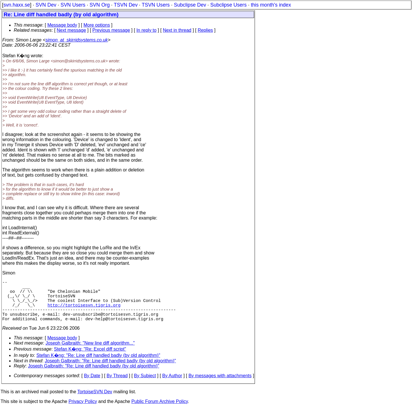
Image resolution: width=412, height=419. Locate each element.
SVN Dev (45, 5)
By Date (92, 386)
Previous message (111, 30)
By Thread (117, 386)
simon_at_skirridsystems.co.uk (76, 39)
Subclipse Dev (190, 5)
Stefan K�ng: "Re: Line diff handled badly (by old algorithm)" (98, 365)
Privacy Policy (82, 411)
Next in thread (177, 30)
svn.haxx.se (16, 5)
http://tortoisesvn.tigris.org (83, 312)
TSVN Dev (126, 5)
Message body (62, 25)
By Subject (145, 386)
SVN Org (100, 5)
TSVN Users (156, 5)
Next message (71, 30)
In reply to (146, 30)
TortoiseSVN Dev (94, 402)
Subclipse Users (228, 5)
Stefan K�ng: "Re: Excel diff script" (90, 359)
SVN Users (72, 5)
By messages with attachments (220, 386)
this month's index (271, 5)
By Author (172, 386)
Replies (205, 30)
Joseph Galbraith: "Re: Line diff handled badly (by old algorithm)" (110, 371)
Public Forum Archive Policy (159, 411)
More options (97, 25)
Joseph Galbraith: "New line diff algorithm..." (90, 353)
